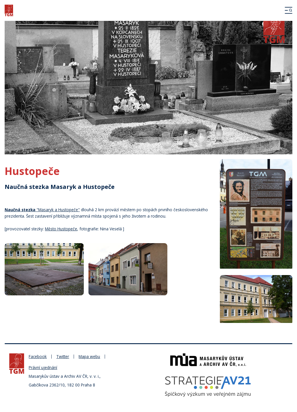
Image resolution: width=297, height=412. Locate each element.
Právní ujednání (43, 367)
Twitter (62, 356)
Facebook (38, 356)
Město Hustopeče (61, 229)
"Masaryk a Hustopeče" (42, 209)
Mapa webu (89, 356)
